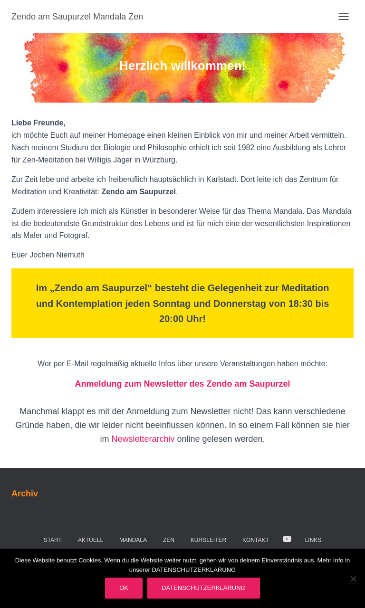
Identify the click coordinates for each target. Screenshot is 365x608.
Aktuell (90, 540)
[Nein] (353, 578)
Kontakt (255, 540)
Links (313, 540)
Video (287, 540)
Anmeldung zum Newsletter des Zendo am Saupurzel (182, 384)
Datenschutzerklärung (204, 587)
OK (123, 587)
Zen (168, 540)
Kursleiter (208, 540)
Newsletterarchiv (144, 439)
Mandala (133, 540)
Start (53, 540)
